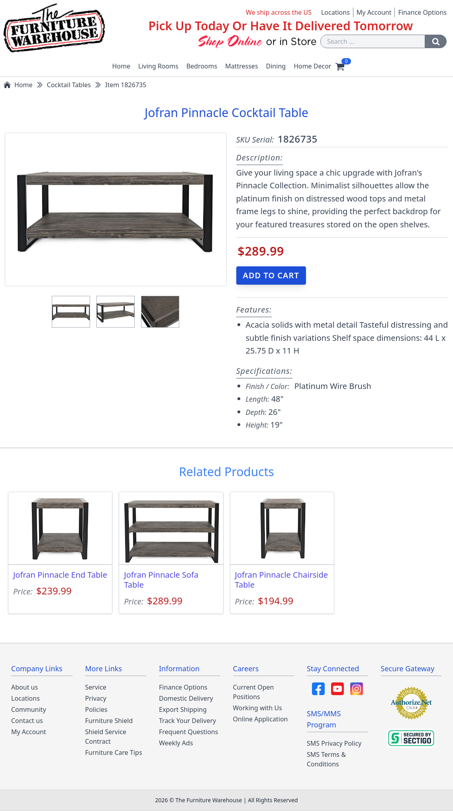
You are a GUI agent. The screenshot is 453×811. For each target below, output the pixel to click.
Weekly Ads (176, 743)
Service (95, 687)
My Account (374, 12)
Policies (96, 709)
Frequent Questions (188, 731)
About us (24, 687)
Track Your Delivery (187, 720)
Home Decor (312, 66)
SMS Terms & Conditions (326, 759)
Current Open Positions (253, 692)
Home (121, 66)
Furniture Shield (109, 720)
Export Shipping (183, 709)
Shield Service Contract (105, 736)
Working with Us (257, 708)
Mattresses (241, 66)
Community (28, 709)
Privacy (95, 698)
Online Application (260, 719)
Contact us (27, 720)
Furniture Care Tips (113, 752)
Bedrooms (202, 66)
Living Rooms (158, 66)
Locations (335, 12)
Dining (276, 66)
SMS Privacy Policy (334, 743)
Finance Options (422, 12)
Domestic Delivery (186, 698)
